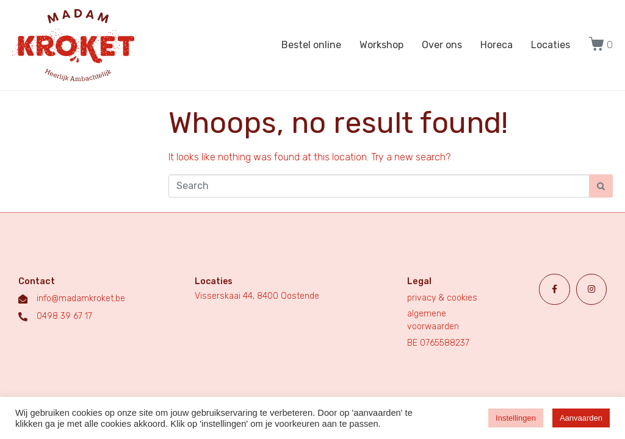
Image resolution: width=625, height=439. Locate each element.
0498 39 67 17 (64, 316)
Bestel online (311, 45)
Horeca (496, 45)
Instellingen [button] (516, 418)
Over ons (442, 45)
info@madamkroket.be (81, 298)
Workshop (381, 45)
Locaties (550, 45)
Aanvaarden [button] (581, 418)
